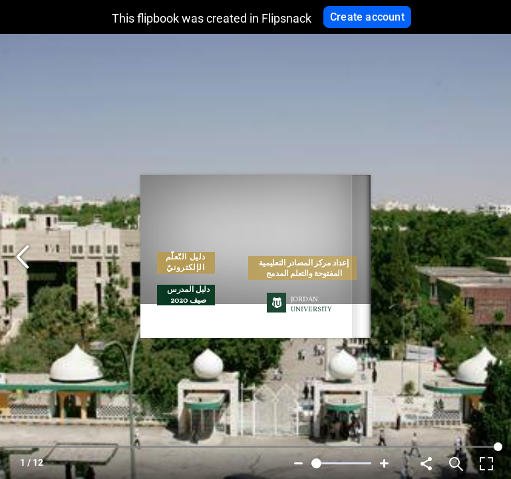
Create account (367, 17)
